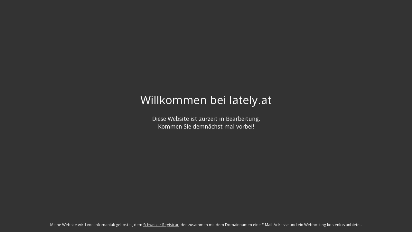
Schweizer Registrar (161, 224)
